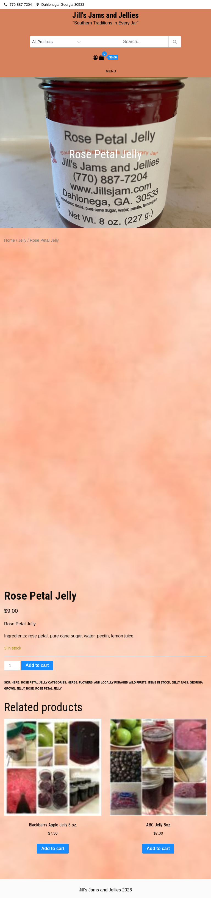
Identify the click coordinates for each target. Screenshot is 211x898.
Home (9, 240)
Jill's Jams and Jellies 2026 (105, 890)
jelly (20, 688)
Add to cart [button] (52, 848)
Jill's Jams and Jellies (105, 15)
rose (30, 688)
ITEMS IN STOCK (159, 682)
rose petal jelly (48, 688)
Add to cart (37, 665)
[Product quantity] (12, 666)
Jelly (22, 240)
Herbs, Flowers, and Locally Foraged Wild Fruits (107, 682)
